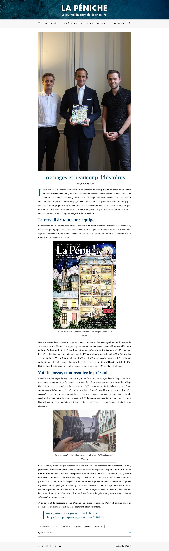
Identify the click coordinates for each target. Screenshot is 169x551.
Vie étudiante (72, 23)
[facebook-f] (39, 546)
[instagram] (47, 546)
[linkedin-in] (52, 546)
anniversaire (44, 526)
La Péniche (66, 526)
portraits (87, 526)
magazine (77, 526)
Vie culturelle (95, 23)
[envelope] (56, 546)
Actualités (51, 23)
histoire (55, 526)
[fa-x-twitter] (43, 546)
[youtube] (60, 546)
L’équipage (116, 23)
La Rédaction (46, 533)
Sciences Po (98, 526)
